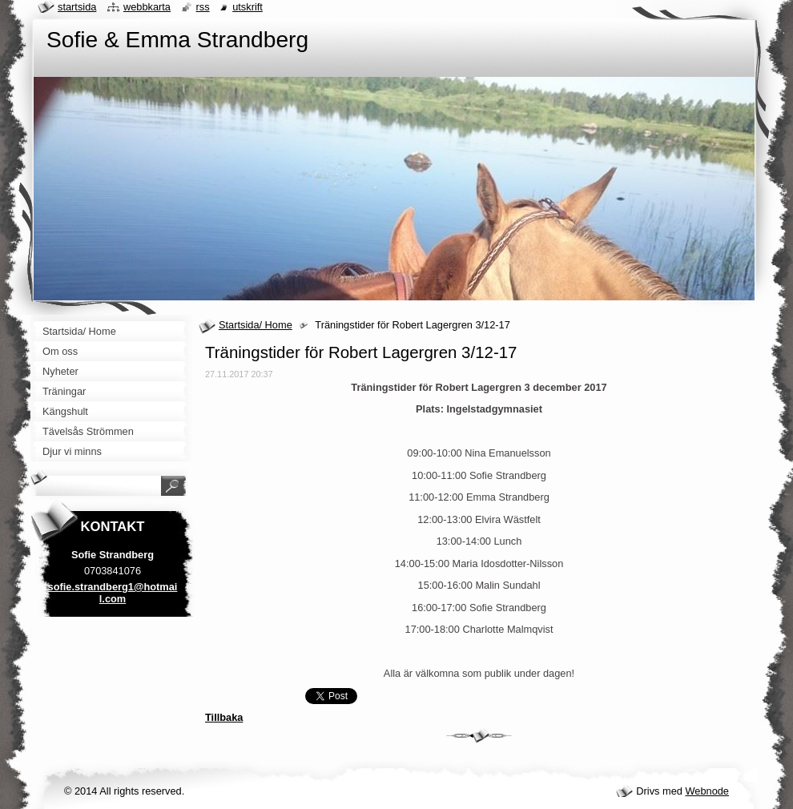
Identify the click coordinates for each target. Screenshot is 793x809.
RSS (203, 7)
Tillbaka (224, 717)
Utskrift (247, 7)
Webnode (707, 791)
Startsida (77, 7)
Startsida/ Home (255, 325)
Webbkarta (147, 7)
